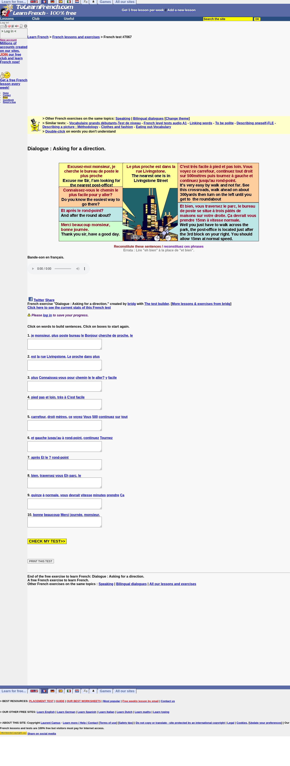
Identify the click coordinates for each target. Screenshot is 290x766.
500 (95, 424)
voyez (77, 424)
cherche (104, 335)
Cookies (241, 741)
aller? (100, 381)
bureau (74, 335)
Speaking (123, 118)
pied (34, 403)
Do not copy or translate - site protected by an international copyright (180, 741)
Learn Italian (106, 730)
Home (6, 93)
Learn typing (161, 730)
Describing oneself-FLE (255, 123)
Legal (230, 741)
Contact (7, 95)
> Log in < (8, 31)
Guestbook (8, 100)
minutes (99, 510)
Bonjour (91, 335)
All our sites (124, 710)
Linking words (201, 123)
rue (43, 358)
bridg (132, 304)
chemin (81, 381)
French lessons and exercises (76, 37)
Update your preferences (265, 741)
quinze (36, 510)
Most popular (111, 719)
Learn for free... (14, 710)
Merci (65, 531)
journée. (76, 531)
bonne (38, 531)
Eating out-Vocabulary (153, 127)
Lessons (7, 18)
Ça (122, 510)
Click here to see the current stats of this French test (69, 307)
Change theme (177, 118)
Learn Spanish (86, 730)
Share (49, 300)
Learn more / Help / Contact (80, 741)
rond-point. (73, 447)
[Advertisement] (159, 75)
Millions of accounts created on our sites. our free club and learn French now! (13, 52)
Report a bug (9, 102)
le (82, 335)
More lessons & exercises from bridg (201, 304)
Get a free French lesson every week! (13, 83)
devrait (74, 510)
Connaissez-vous (52, 381)
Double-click (55, 131)
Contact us (168, 719)
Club (36, 18)
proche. (123, 335)
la (38, 358)
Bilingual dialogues (148, 118)
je (32, 335)
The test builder (156, 304)
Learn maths (143, 730)
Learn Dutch (124, 730)
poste (63, 335)
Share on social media (41, 752)
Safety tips (126, 741)
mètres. (62, 424)
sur (117, 424)
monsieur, (43, 335)
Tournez (106, 447)
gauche (41, 447)
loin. (53, 403)
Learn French (38, 37)
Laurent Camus (51, 741)
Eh (66, 488)
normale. (52, 510)
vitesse (86, 510)
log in (47, 315)
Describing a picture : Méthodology (70, 127)
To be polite (224, 123)
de (114, 335)
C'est (71, 403)
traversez (47, 488)
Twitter (39, 300)
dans (88, 358)
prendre (113, 510)
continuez (106, 424)
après (35, 468)
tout (124, 424)
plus (55, 335)
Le (69, 358)
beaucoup (52, 531)
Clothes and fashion (117, 127)
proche (77, 358)
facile (112, 381)
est (33, 358)
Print (5, 98)
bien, (35, 488)
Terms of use (108, 741)
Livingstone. (56, 358)
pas (42, 403)
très (60, 403)
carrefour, (39, 424)
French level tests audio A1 (165, 123)
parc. (73, 488)
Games (105, 710)
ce (70, 424)
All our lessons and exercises (172, 602)
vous (59, 488)
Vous (87, 424)
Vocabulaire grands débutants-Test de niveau (105, 123)
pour (71, 381)
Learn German (66, 730)
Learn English (46, 730)
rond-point (60, 468)
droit (51, 424)
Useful (69, 18)
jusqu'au (54, 447)
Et (42, 468)
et (47, 403)
